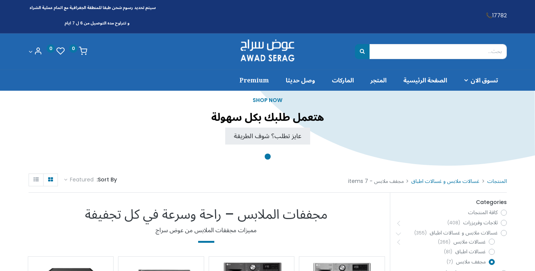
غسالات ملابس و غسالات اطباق (445, 181)
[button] (79, 180)
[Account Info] (35, 51)
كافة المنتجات (483, 212)
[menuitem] (425, 80)
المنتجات (497, 181)
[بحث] (362, 51)
